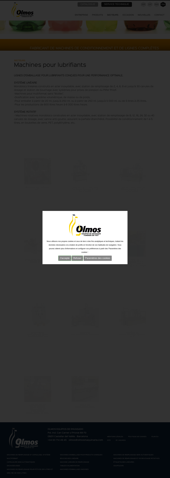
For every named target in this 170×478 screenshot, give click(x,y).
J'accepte (65, 255)
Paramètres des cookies (97, 255)
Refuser (77, 255)
